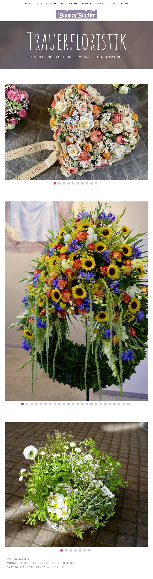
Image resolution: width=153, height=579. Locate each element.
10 (96, 183)
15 (87, 404)
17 (96, 404)
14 (82, 404)
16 (91, 404)
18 (101, 404)
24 (128, 404)
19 (105, 404)
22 (119, 404)
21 (114, 404)
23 (124, 404)
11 (68, 404)
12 (73, 404)
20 (110, 404)
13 (77, 404)
